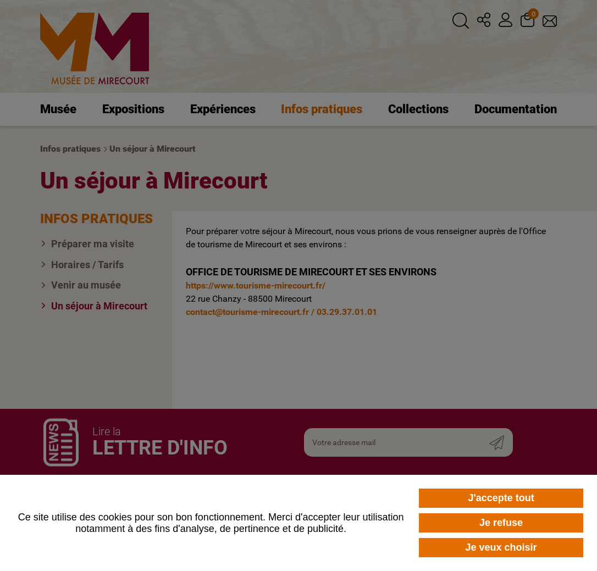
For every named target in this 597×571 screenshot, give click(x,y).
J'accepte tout (501, 497)
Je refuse (501, 522)
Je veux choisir (501, 547)
